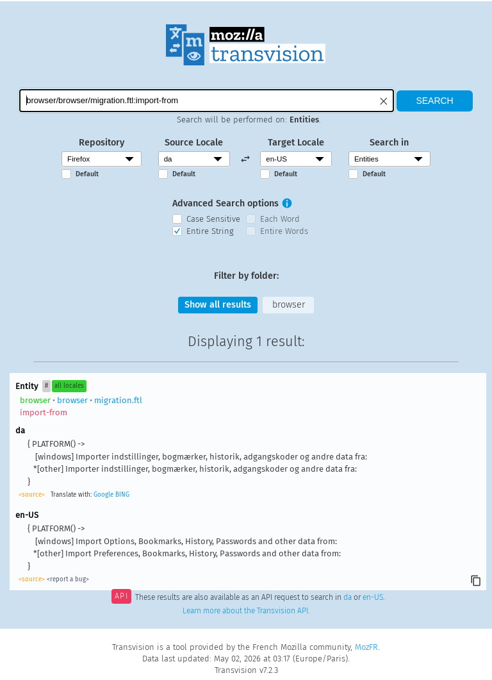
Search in (389, 142)
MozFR (366, 647)
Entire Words (284, 231)
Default (87, 174)
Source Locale (194, 142)
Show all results (217, 304)
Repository (101, 142)
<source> (32, 495)
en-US (373, 597)
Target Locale (296, 142)
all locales (69, 386)
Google (103, 495)
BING (122, 495)
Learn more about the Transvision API (245, 610)
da (347, 597)
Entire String (210, 231)
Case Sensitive (213, 219)
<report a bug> (68, 579)
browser (288, 304)
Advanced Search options (225, 203)
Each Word (280, 219)
